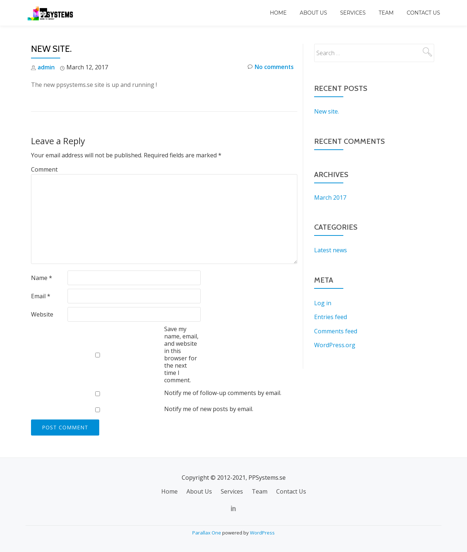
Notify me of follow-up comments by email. (222, 393)
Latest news (330, 250)
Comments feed (335, 330)
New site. (326, 111)
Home (278, 12)
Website (42, 314)
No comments (270, 67)
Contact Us (423, 12)
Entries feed (330, 316)
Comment (44, 169)
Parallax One (207, 532)
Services (353, 12)
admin (46, 67)
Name (41, 277)
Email (40, 295)
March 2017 (330, 197)
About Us (313, 12)
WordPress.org (334, 344)
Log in (322, 302)
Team (386, 12)
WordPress (262, 532)
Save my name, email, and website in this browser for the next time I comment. (181, 354)
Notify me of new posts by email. (208, 409)
